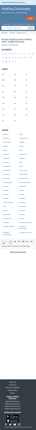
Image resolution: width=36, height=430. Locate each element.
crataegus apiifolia (9, 226)
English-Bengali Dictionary (12, 404)
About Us (12, 382)
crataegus (6, 222)
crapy (20, 162)
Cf (26, 80)
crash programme (24, 182)
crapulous (6, 162)
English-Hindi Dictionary (12, 401)
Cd (3, 80)
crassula (21, 214)
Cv (3, 115)
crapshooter (23, 154)
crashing (5, 198)
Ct (14, 109)
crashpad (22, 198)
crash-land (22, 186)
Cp (3, 103)
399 (19, 241)
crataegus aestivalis (25, 222)
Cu (26, 109)
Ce (15, 80)
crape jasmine (23, 138)
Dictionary (6, 24)
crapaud (5, 134)
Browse (28, 24)
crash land (6, 178)
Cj (3, 91)
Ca (3, 74)
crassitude (22, 206)
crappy (5, 150)
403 (3, 243)
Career (12, 393)
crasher (21, 190)
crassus (21, 218)
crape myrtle (7, 142)
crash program (7, 182)
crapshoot (6, 154)
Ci (26, 86)
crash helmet (23, 174)
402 (31, 241)
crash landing (23, 178)
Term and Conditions (12, 387)
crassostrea (7, 214)
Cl (26, 91)
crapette (21, 142)
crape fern (6, 138)
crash (21, 166)
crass (4, 206)
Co (26, 97)
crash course (23, 170)
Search (31, 28)
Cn (15, 97)
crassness (22, 210)
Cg (3, 86)
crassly (5, 210)
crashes (21, 194)
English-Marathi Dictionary (12, 406)
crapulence (6, 158)
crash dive (6, 174)
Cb (15, 74)
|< (2, 241)
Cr (26, 103)
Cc (26, 74)
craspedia (22, 202)
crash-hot (6, 186)
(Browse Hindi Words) (9, 45)
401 (27, 241)
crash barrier (7, 166)
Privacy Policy (12, 390)
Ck (15, 91)
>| (11, 243)
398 (15, 241)
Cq (15, 103)
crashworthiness (8, 202)
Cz (15, 120)
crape (21, 134)
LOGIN (30, 18)
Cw (15, 115)
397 (11, 241)
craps (21, 150)
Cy (3, 120)
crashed (5, 190)
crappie (21, 146)
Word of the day (18, 24)
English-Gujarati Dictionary (12, 408)
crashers (5, 194)
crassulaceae (7, 218)
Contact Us (12, 385)
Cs (3, 109)
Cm (3, 97)
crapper (5, 146)
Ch (15, 86)
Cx (26, 115)
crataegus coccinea (25, 232)
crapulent (22, 158)
